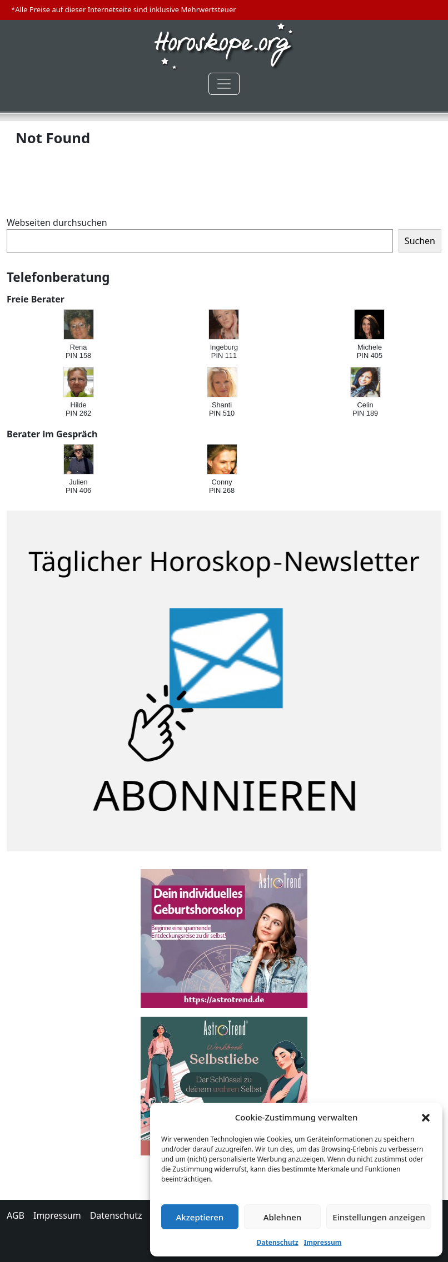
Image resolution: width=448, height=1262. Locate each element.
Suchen (420, 241)
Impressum (323, 1242)
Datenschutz (277, 1242)
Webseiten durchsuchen (57, 222)
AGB (15, 1215)
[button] (425, 1117)
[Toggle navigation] (224, 84)
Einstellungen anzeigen (378, 1217)
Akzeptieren (199, 1217)
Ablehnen (282, 1217)
